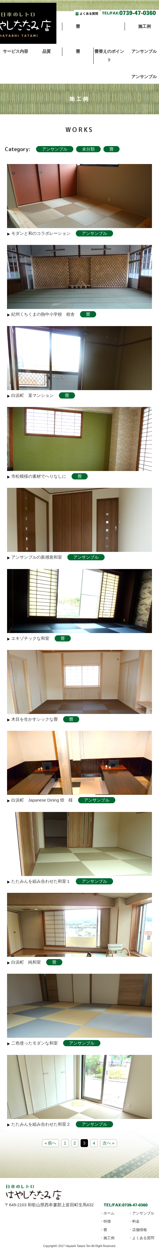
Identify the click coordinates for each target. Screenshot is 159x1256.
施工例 (108, 1238)
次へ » (108, 1143)
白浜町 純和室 (26, 962)
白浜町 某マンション (32, 395)
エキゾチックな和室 (30, 638)
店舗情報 (139, 1230)
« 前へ (50, 1143)
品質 (46, 51)
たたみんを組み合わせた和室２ (40, 1124)
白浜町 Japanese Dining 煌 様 (42, 800)
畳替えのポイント (109, 55)
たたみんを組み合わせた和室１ (40, 881)
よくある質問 (143, 1238)
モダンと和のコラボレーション (40, 233)
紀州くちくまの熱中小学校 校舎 (43, 314)
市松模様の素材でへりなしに (38, 476)
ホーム (108, 1213)
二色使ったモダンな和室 (34, 1043)
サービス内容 (15, 51)
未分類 (88, 149)
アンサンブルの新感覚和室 (36, 557)
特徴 (107, 1221)
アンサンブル (54, 149)
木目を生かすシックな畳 (34, 719)
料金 (136, 1221)
